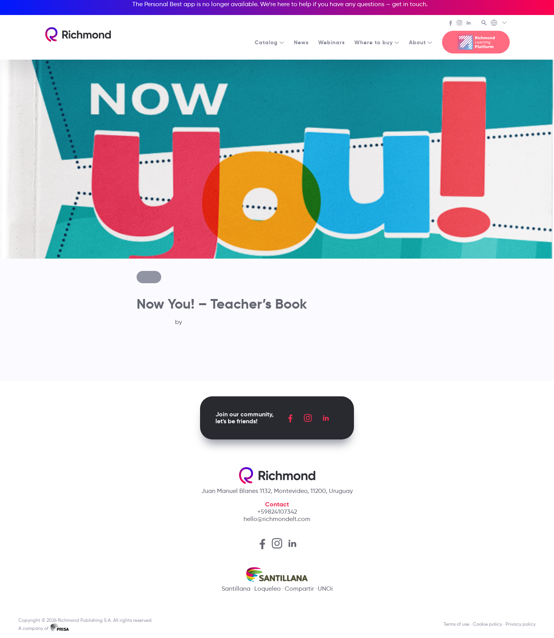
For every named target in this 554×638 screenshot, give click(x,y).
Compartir (299, 588)
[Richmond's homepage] (78, 34)
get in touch (409, 4)
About (421, 42)
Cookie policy (487, 624)
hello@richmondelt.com (277, 519)
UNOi (325, 588)
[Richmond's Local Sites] (499, 23)
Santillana (236, 588)
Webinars (331, 42)
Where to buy (377, 42)
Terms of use (456, 624)
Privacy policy (521, 624)
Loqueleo (267, 588)
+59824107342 (277, 511)
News (301, 42)
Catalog (270, 42)
